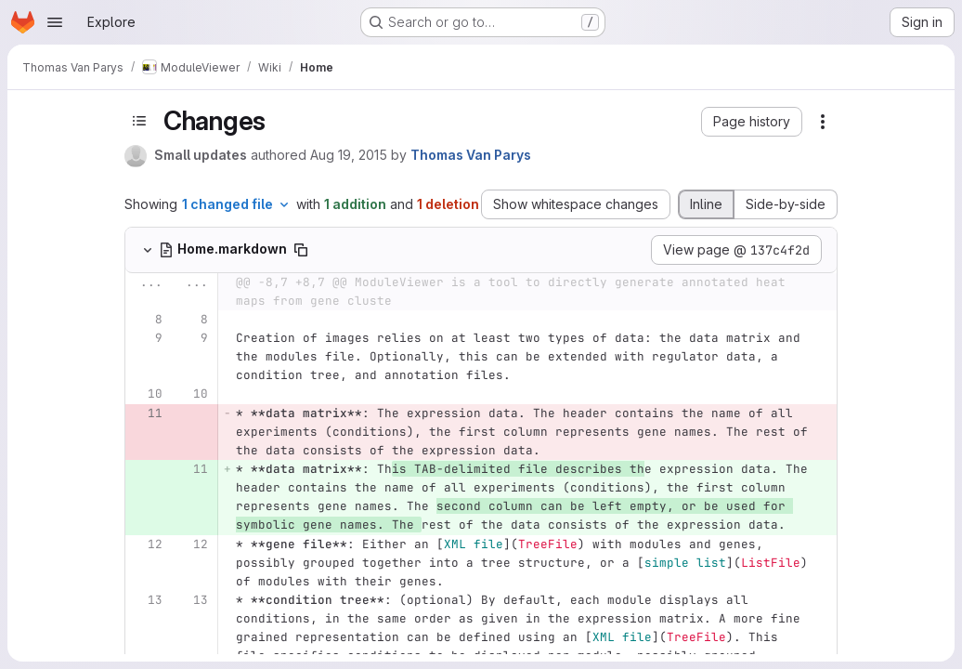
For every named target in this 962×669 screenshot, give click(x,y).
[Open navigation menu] (55, 22)
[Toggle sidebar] (139, 121)
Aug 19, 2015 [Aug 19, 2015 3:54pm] (348, 155)
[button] (751, 122)
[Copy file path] (301, 250)
